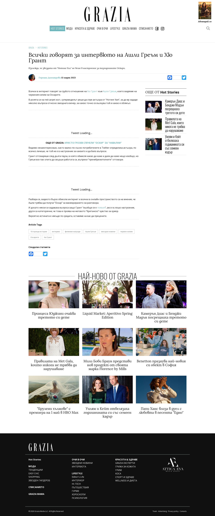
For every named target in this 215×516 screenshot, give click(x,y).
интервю (56, 231)
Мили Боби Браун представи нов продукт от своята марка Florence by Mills (107, 365)
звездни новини (108, 231)
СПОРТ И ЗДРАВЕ (124, 477)
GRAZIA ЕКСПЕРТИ (125, 463)
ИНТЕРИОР (78, 480)
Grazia (31, 47)
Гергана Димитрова (50, 77)
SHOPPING (34, 476)
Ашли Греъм (109, 91)
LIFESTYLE (115, 28)
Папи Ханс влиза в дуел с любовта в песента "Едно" (161, 410)
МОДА (69, 28)
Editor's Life (78, 476)
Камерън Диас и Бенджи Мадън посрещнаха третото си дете (175, 106)
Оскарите (34, 237)
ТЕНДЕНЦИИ (36, 469)
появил (101, 207)
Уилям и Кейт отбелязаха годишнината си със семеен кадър (174, 144)
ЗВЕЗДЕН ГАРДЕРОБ (39, 480)
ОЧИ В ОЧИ (102, 28)
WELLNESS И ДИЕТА (126, 480)
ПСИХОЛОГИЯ (79, 498)
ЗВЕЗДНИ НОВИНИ (82, 463)
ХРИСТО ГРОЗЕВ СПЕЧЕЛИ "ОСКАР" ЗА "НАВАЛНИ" (93, 142)
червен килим (126, 231)
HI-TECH (76, 483)
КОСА (118, 473)
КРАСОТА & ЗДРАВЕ (85, 28)
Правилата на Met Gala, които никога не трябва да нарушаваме (175, 124)
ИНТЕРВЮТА (79, 466)
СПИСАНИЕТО (146, 28)
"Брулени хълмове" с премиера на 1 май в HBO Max (53, 410)
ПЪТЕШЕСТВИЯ (80, 487)
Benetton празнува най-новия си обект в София (161, 363)
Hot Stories (42, 47)
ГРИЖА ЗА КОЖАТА (125, 466)
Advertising (162, 511)
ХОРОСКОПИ (79, 494)
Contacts (183, 511)
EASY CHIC (34, 473)
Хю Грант (92, 91)
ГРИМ (118, 470)
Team (155, 511)
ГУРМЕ (75, 491)
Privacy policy (173, 511)
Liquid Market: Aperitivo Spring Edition (107, 315)
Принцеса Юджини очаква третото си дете (54, 315)
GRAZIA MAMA (129, 28)
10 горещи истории (38, 231)
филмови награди (72, 231)
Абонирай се (205, 21)
